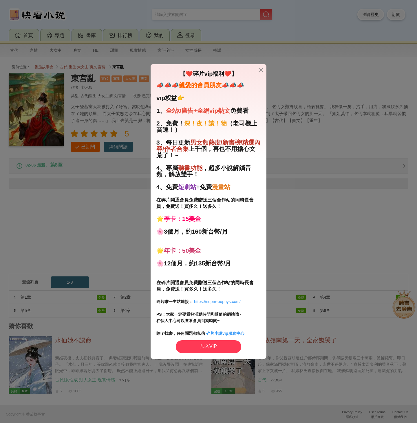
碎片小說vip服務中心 (225, 333)
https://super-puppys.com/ (217, 301)
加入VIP (208, 346)
